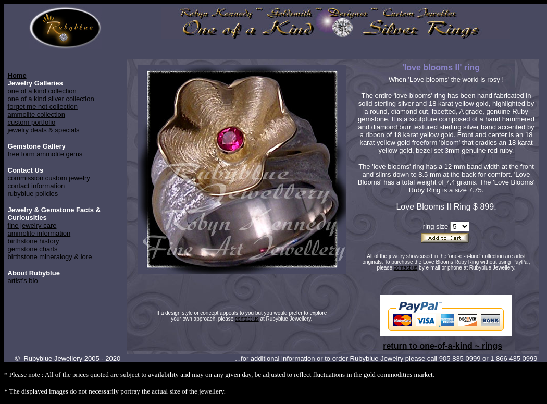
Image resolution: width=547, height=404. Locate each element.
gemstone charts (33, 249)
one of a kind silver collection (51, 99)
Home (17, 75)
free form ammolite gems (45, 154)
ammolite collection (37, 114)
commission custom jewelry (49, 178)
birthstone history (33, 241)
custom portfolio (32, 122)
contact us (406, 268)
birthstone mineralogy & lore (50, 257)
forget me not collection (43, 107)
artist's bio (23, 281)
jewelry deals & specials (44, 130)
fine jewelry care (32, 225)
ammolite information (39, 233)
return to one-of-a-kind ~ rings (442, 345)
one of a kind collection (42, 91)
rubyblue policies (33, 194)
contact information (36, 186)
